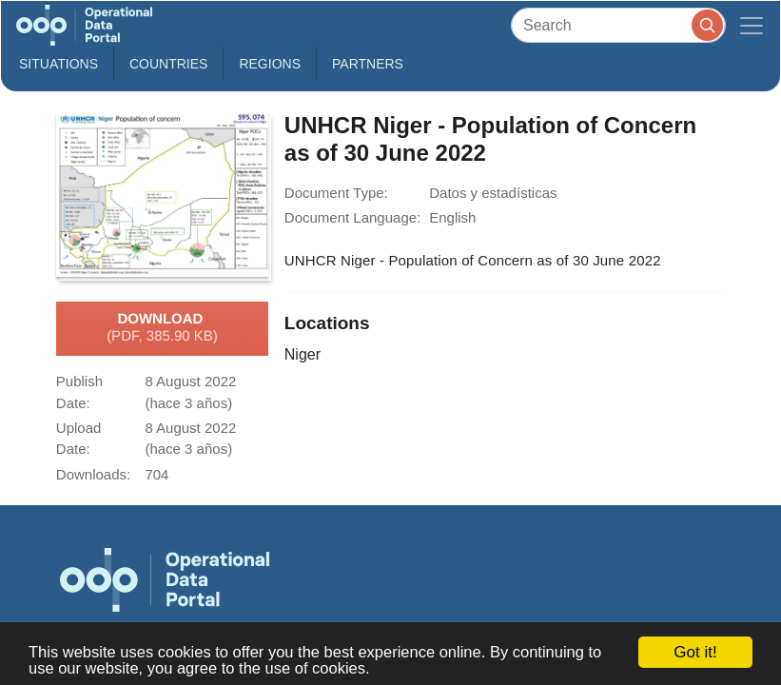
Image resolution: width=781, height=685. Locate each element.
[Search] (618, 25)
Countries (168, 63)
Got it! (695, 652)
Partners (367, 63)
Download (162, 328)
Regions (270, 63)
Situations (58, 63)
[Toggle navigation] (751, 25)
